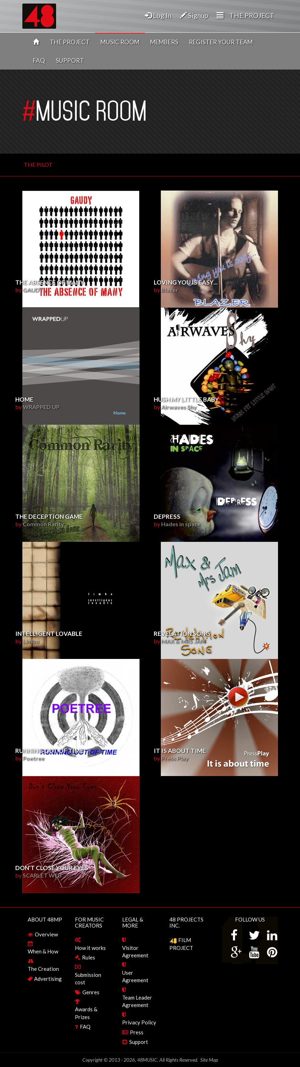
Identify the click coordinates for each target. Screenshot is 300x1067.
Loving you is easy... (186, 282)
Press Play (175, 758)
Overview (46, 934)
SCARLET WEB (42, 875)
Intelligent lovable (48, 633)
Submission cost (88, 978)
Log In (158, 15)
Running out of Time (49, 750)
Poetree (33, 758)
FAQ (39, 60)
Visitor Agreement (135, 951)
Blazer (169, 289)
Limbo (31, 641)
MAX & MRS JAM (183, 641)
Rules (88, 957)
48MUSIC (147, 1060)
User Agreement (135, 976)
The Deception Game (49, 516)
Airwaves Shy (179, 406)
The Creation (43, 969)
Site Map (209, 1060)
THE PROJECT (70, 42)
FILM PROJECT (181, 944)
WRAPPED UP (41, 406)
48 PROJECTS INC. (186, 922)
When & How (43, 951)
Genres (90, 992)
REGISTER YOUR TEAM (221, 42)
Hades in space (181, 524)
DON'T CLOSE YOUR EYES (51, 867)
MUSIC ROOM (120, 42)
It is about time (180, 750)
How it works (90, 948)
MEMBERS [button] (164, 42)
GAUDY (33, 289)
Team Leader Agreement (137, 1001)
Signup (194, 15)
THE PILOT (38, 164)
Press (136, 1032)
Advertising (48, 978)
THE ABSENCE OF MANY (49, 282)
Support (138, 1042)
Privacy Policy (139, 1022)
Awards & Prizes (86, 1013)
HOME (24, 399)
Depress (167, 516)
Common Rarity (43, 524)
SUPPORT (70, 60)
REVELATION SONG (182, 633)
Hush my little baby (186, 399)
